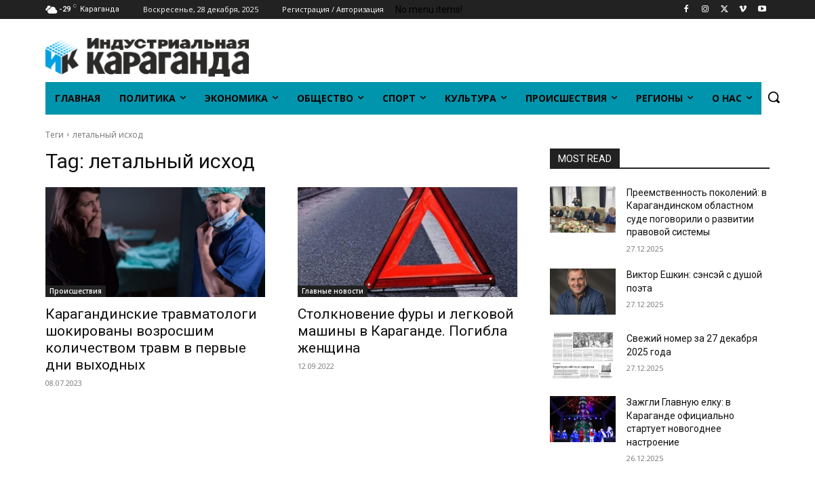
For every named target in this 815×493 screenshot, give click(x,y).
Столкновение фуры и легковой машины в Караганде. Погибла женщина (406, 331)
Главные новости (332, 291)
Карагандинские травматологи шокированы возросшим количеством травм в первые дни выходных (151, 339)
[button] (773, 97)
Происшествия (75, 291)
